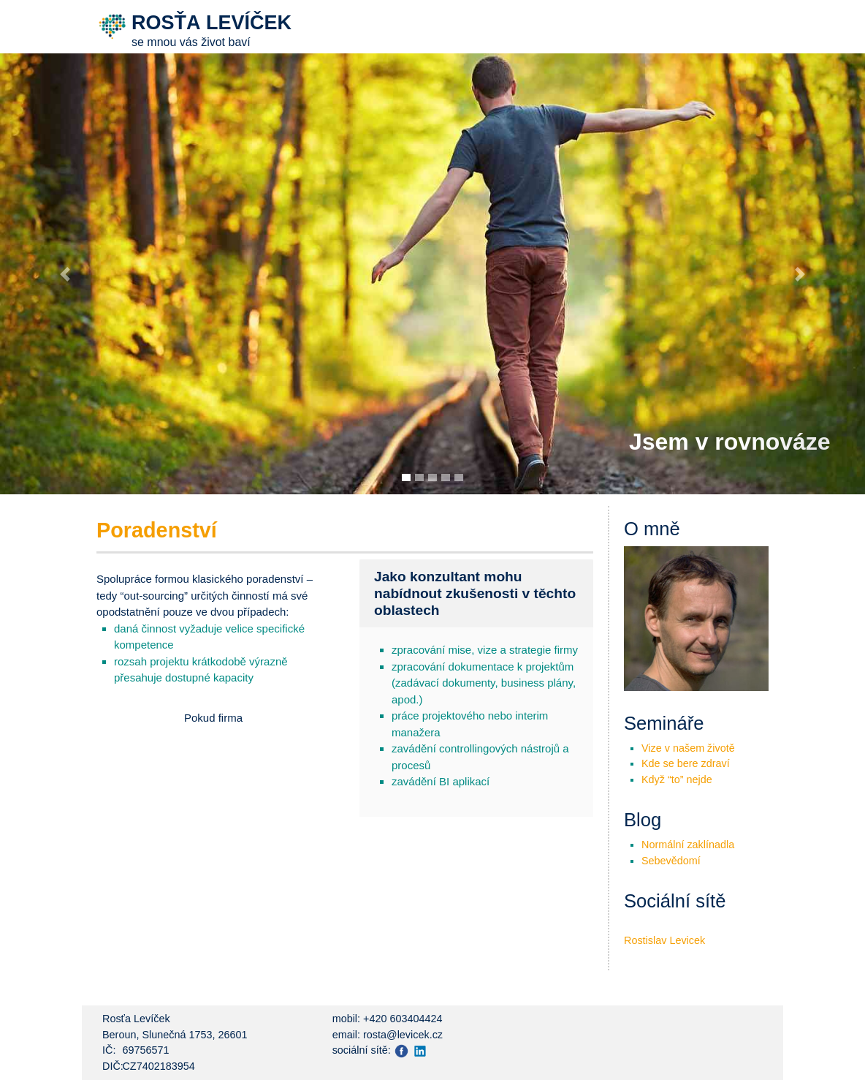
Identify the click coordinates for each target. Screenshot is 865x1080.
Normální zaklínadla (687, 844)
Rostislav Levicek (664, 940)
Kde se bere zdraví (685, 763)
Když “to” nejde (676, 779)
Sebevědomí (671, 860)
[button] (65, 274)
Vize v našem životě (688, 748)
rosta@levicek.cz (403, 1035)
